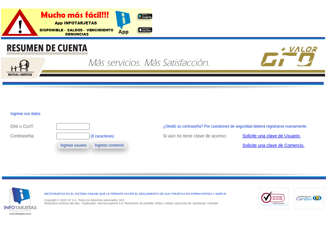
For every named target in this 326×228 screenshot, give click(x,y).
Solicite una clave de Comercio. (273, 145)
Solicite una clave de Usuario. (271, 135)
